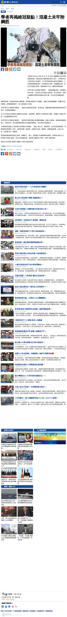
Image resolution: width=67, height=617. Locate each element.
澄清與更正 (40, 611)
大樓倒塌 (36, 149)
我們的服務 (18, 611)
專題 (3, 11)
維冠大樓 (19, 149)
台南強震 (10, 11)
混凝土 (50, 149)
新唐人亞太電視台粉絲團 (14, 146)
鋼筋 (43, 149)
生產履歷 (59, 149)
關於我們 (25, 611)
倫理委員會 (49, 611)
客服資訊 (32, 611)
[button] (33, 47)
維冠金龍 (28, 149)
